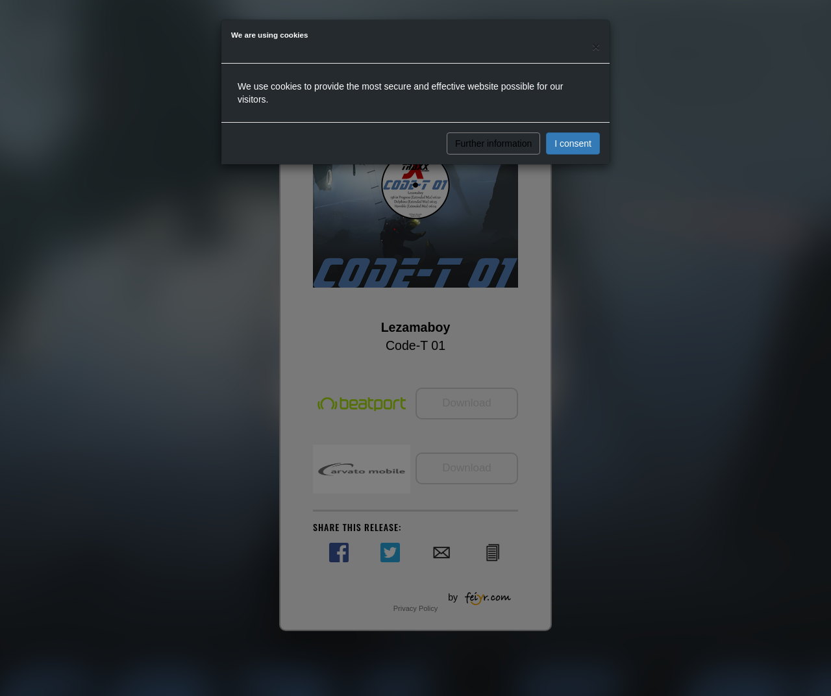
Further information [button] (493, 143)
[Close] (596, 46)
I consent (572, 143)
